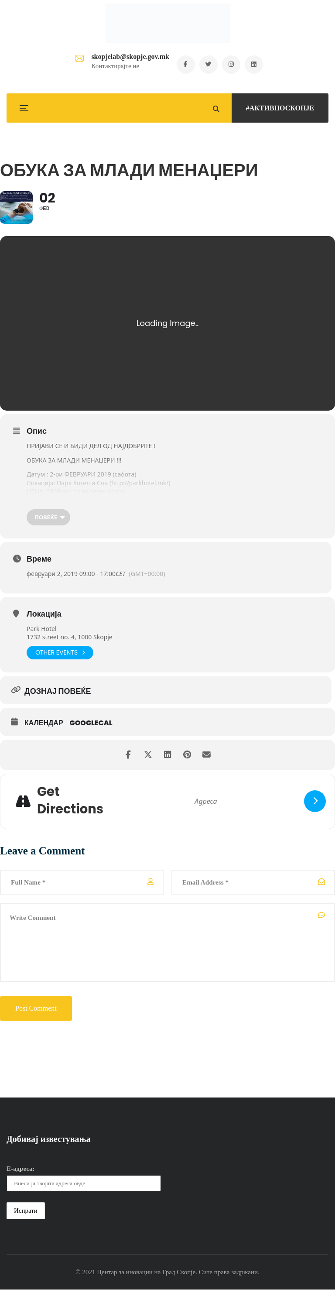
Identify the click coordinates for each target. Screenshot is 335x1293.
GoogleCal (91, 724)
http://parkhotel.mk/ (140, 484)
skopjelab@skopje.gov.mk (127, 57)
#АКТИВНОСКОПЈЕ (280, 108)
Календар (43, 724)
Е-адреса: (21, 1172)
